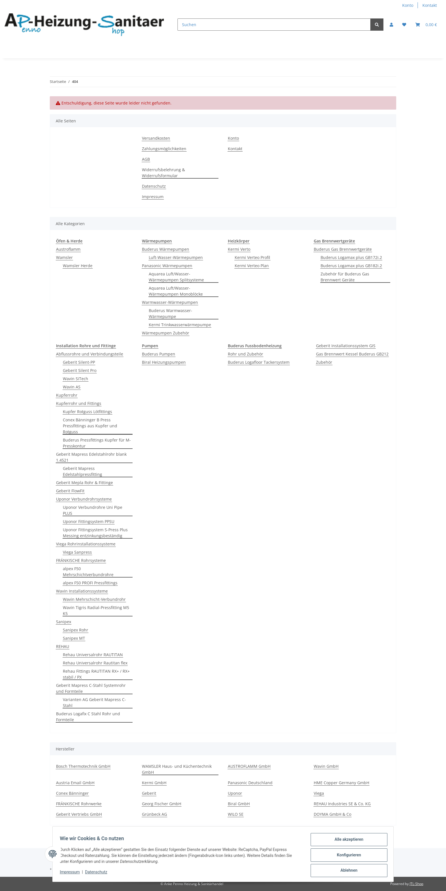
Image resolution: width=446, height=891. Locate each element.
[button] (391, 24)
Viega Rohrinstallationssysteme (85, 544)
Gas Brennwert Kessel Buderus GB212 (352, 354)
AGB (146, 159)
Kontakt (429, 5)
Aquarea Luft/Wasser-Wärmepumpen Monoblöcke (176, 291)
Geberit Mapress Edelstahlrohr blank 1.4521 (91, 457)
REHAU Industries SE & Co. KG (342, 803)
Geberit (149, 793)
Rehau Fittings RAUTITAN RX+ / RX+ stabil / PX (96, 674)
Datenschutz (154, 186)
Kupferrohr (66, 395)
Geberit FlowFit (70, 490)
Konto (407, 5)
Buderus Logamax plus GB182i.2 (351, 265)
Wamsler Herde (77, 265)
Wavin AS (71, 387)
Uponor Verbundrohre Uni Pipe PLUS (92, 510)
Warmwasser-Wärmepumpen (170, 302)
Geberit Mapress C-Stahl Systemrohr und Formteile (91, 688)
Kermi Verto (239, 249)
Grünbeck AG (154, 814)
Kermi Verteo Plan (252, 265)
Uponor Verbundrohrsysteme (84, 499)
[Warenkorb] (426, 24)
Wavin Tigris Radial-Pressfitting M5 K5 (96, 610)
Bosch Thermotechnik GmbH (83, 766)
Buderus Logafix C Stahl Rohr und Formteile (88, 716)
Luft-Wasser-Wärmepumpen (176, 257)
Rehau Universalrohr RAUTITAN (93, 654)
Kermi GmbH (154, 782)
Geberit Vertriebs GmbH (79, 814)
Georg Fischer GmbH (161, 803)
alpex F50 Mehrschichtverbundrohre (88, 571)
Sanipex (63, 621)
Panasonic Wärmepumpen (167, 265)
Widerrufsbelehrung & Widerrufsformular (163, 172)
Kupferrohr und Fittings (78, 403)
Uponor (235, 793)
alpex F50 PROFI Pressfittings (90, 582)
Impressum (153, 196)
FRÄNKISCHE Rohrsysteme (81, 560)
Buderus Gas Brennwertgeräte (343, 249)
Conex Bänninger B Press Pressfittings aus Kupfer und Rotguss (90, 425)
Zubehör (324, 362)
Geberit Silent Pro (79, 370)
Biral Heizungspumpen (164, 362)
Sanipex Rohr (75, 630)
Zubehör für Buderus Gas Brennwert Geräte (345, 277)
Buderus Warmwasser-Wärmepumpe (170, 313)
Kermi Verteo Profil (252, 257)
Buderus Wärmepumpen (165, 249)
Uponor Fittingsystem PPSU (88, 521)
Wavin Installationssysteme (82, 591)
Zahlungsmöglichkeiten (164, 148)
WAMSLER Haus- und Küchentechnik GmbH (177, 769)
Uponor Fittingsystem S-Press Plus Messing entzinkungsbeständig (95, 532)
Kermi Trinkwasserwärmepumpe (180, 324)
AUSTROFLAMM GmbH (249, 766)
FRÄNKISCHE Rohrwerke (79, 803)
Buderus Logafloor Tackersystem (259, 362)
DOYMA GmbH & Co (332, 814)
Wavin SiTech (75, 378)
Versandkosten (156, 138)
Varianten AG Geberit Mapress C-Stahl (94, 702)
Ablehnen (346, 871)
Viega (319, 793)
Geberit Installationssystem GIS (345, 345)
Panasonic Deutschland (250, 782)
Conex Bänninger (72, 793)
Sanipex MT (74, 638)
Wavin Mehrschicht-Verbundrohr (94, 599)
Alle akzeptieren (347, 841)
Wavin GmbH (326, 766)
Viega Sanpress (77, 552)
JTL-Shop (416, 883)
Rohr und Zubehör (245, 354)
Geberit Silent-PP (79, 362)
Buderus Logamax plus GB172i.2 (351, 257)
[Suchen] (274, 24)
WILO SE (235, 814)
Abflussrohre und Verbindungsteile (89, 354)
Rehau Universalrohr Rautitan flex (95, 663)
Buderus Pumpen (158, 354)
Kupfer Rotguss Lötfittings (87, 411)
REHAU (62, 646)
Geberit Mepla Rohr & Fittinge (84, 482)
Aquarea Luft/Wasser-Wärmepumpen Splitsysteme (176, 277)
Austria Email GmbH (75, 782)
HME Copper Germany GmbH (341, 782)
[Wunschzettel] (404, 24)
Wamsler (64, 257)
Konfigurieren (347, 856)
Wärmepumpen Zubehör (165, 333)
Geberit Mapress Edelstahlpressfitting (82, 471)
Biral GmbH (239, 803)
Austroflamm (68, 249)
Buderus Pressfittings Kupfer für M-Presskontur (97, 443)
